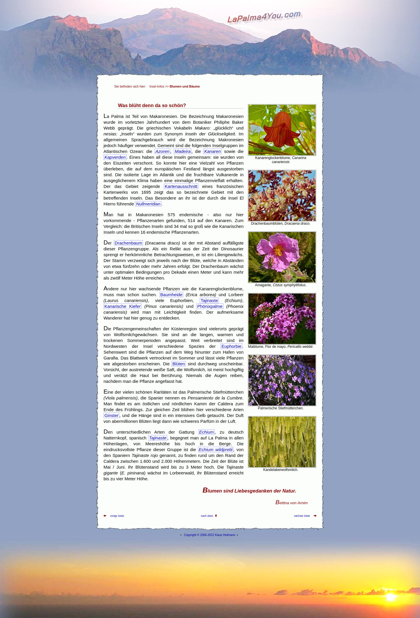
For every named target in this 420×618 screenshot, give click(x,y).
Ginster (111, 415)
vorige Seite (117, 515)
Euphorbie (231, 346)
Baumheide (171, 294)
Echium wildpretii (215, 449)
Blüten (178, 363)
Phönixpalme (210, 306)
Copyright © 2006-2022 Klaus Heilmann (209, 535)
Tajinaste (209, 300)
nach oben (207, 515)
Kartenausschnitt (181, 186)
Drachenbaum (128, 242)
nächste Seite (302, 515)
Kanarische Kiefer (122, 306)
